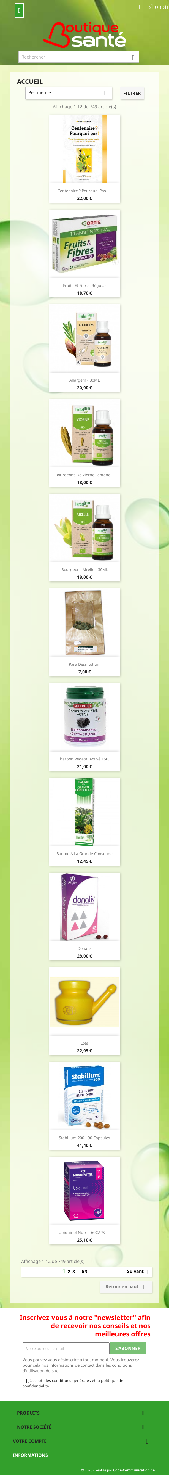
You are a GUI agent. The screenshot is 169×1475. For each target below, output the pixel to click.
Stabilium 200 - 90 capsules (84, 1137)
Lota (84, 1043)
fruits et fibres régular (84, 285)
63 (85, 1271)
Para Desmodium (84, 664)
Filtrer (132, 93)
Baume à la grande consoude (84, 853)
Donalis (84, 948)
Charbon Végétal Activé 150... (84, 759)
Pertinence (68, 93)
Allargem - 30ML (84, 380)
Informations (30, 1455)
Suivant (138, 1271)
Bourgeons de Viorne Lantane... (84, 474)
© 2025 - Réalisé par (118, 1470)
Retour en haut (125, 1287)
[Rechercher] (78, 57)
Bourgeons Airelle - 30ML (84, 569)
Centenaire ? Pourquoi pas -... (85, 190)
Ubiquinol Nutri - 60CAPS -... (85, 1232)
